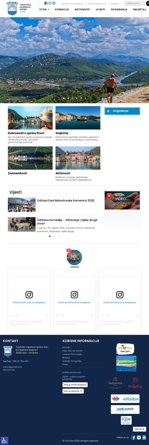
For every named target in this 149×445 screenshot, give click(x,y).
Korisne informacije (72, 354)
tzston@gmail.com (12, 367)
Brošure (66, 357)
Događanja (119, 9)
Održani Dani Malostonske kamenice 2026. (66, 200)
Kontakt (114, 3)
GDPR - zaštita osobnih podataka (74, 378)
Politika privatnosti (72, 372)
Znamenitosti (17, 173)
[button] (64, 98)
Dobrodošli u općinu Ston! (26, 133)
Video (65, 364)
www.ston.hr (9, 369)
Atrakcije (62, 9)
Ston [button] (43, 9)
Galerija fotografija (72, 361)
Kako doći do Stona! (72, 350)
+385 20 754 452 (20, 361)
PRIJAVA (139, 429)
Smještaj (139, 9)
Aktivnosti (82, 9)
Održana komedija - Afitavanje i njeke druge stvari (67, 221)
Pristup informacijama (72, 3)
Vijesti (100, 9)
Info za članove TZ (97, 3)
